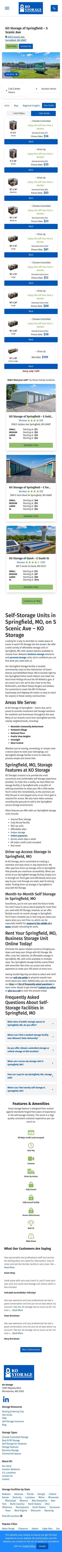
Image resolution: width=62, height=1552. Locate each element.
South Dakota (39, 1507)
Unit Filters (19, 113)
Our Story (6, 1466)
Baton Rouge (8, 1528)
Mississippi (10, 1500)
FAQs (4, 1418)
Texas (8, 1510)
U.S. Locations (9, 1472)
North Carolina (17, 1504)
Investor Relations (11, 1469)
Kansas (5, 1497)
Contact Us (26, 46)
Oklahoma (7, 1507)
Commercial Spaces (11, 1453)
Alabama (6, 1494)
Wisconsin (36, 1510)
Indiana (52, 1494)
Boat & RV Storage (11, 1440)
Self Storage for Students (14, 1443)
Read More (9, 1267)
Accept (42, 1546)
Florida (30, 1494)
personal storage (18, 657)
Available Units (31, 445)
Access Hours (46, 89)
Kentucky (17, 1497)
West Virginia (20, 1510)
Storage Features (10, 1447)
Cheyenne (23, 1528)
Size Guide (49, 105)
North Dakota (34, 1504)
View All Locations (12, 1516)
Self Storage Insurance (13, 1421)
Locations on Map (32, 601)
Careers (5, 1479)
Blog (4, 1424)
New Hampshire (39, 1500)
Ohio (47, 1504)
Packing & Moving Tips (13, 1411)
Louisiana (30, 1497)
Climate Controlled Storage (15, 1437)
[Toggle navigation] (7, 8)
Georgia (41, 1494)
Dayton (35, 1528)
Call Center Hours (13, 90)
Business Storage (10, 1450)
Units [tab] (6, 105)
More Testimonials (31, 1349)
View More (11, 74)
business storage (36, 654)
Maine (42, 1497)
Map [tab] (16, 105)
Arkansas (18, 1494)
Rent (31, 141)
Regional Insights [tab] (31, 105)
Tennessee (54, 1507)
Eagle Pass (47, 1528)
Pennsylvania (22, 1507)
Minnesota (53, 1497)
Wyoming (48, 1510)
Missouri (24, 1500)
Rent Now (11, 46)
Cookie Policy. (29, 1546)
